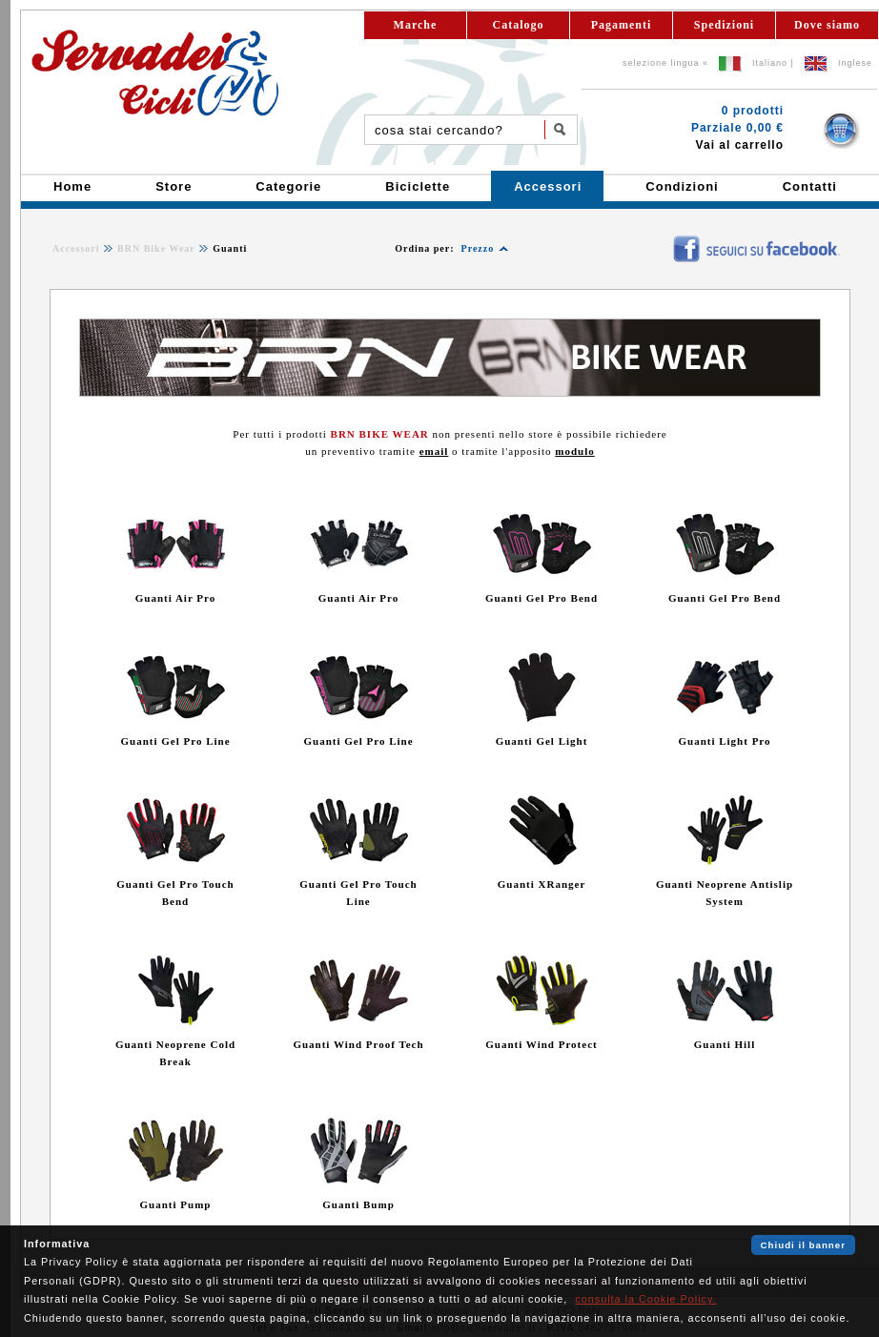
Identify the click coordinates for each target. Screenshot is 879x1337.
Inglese (855, 63)
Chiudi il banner (803, 1245)
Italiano (769, 63)
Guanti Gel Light (542, 741)
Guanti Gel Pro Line (175, 741)
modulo (574, 451)
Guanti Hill (725, 1044)
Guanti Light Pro (724, 741)
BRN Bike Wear (156, 248)
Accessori (76, 248)
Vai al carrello (740, 145)
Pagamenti (621, 24)
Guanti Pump (176, 1204)
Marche (416, 24)
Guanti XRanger (542, 884)
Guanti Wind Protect (541, 1044)
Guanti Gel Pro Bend (541, 598)
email (434, 451)
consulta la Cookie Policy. (645, 1299)
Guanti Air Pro (175, 598)
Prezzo (478, 248)
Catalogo (518, 24)
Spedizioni (724, 24)
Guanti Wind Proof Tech (358, 1044)
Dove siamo (827, 24)
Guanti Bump (358, 1204)
